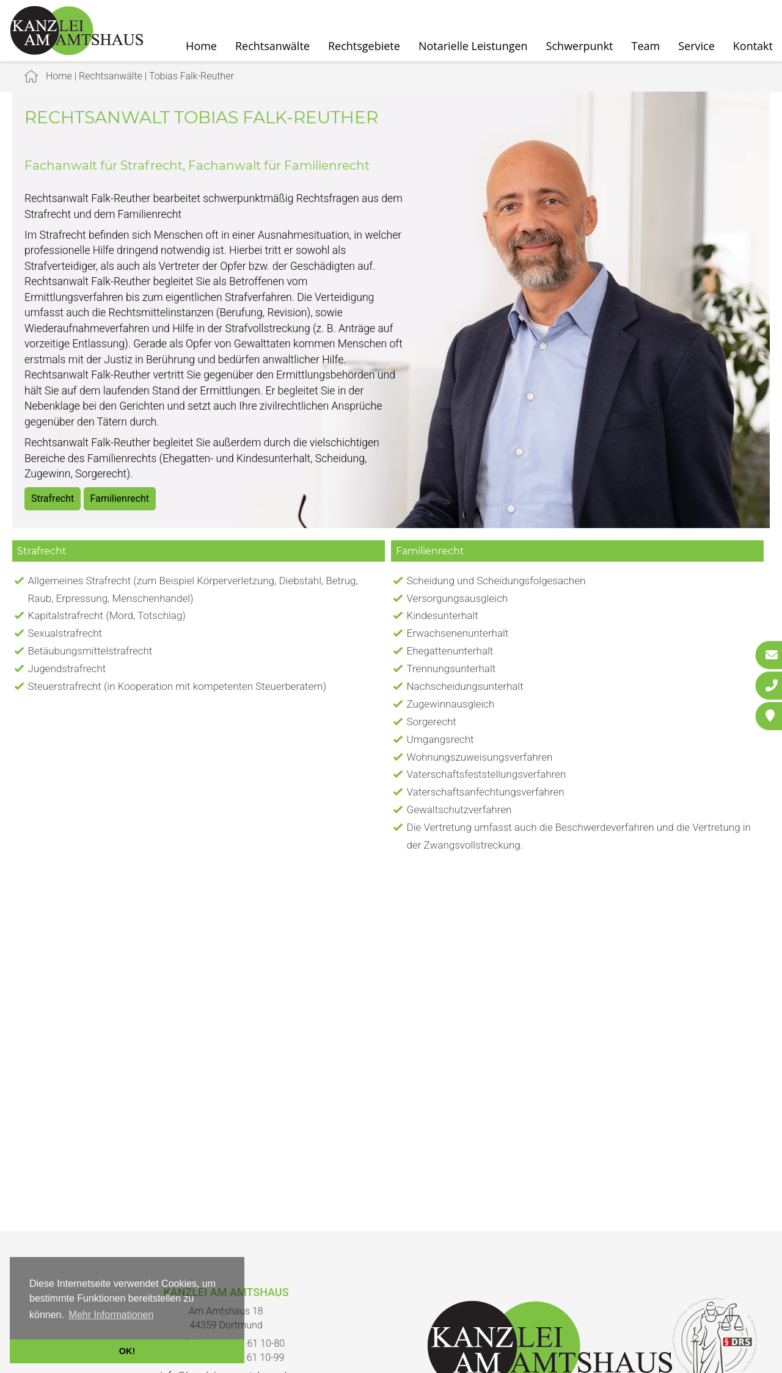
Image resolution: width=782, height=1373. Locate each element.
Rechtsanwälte (272, 45)
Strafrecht (52, 498)
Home (201, 45)
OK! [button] (127, 1351)
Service (696, 45)
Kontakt (753, 45)
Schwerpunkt (579, 45)
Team (646, 45)
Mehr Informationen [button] (111, 1315)
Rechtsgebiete (364, 45)
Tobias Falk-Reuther (191, 76)
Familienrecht (119, 498)
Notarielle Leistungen (473, 45)
